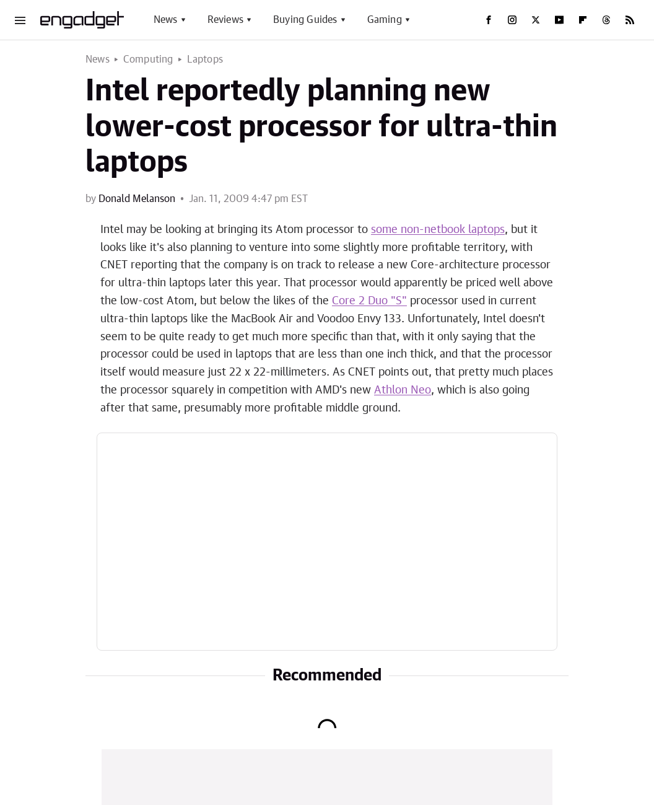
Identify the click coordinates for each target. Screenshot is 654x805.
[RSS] (630, 20)
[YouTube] (559, 20)
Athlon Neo (402, 390)
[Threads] (606, 20)
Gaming (384, 20)
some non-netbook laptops (438, 229)
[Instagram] (512, 20)
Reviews (225, 20)
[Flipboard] (582, 20)
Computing (148, 59)
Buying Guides (305, 20)
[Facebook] (488, 20)
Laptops (205, 59)
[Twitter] (535, 20)
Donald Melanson (136, 199)
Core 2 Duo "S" (369, 301)
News (166, 20)
